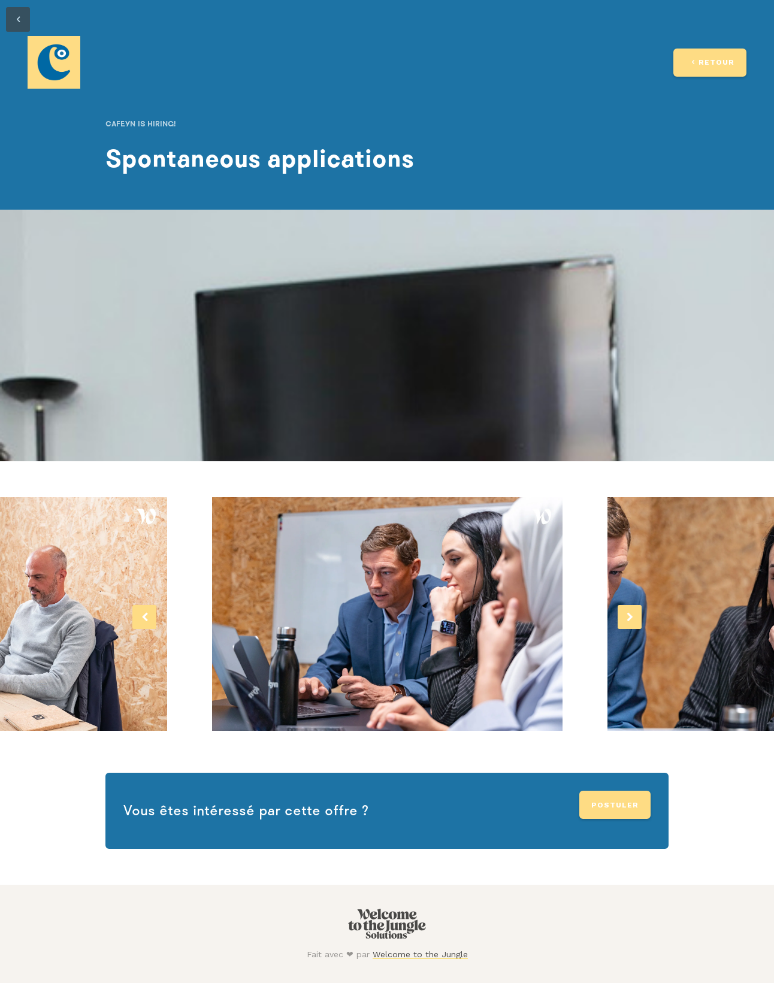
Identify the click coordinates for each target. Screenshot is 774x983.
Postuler (615, 805)
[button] (144, 617)
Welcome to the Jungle (420, 954)
